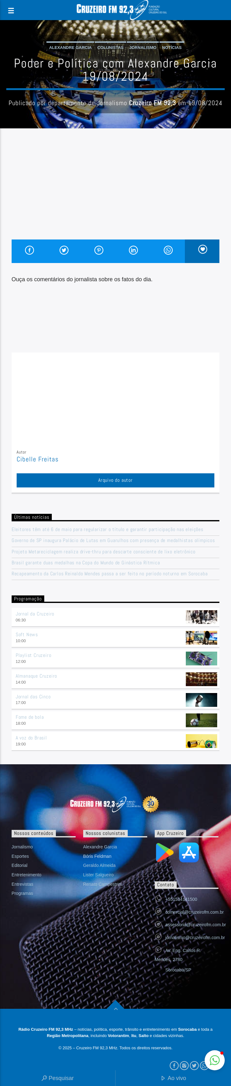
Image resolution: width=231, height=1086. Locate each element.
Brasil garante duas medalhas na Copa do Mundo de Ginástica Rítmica (86, 563)
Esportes (20, 856)
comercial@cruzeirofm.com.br (194, 912)
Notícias (171, 47)
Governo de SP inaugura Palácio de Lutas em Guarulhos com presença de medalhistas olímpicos (113, 540)
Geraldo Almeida (99, 865)
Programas (22, 893)
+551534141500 (181, 899)
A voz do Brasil (31, 737)
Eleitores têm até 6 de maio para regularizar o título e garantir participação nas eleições (107, 529)
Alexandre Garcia (70, 47)
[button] (215, 1060)
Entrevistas (22, 884)
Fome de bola (30, 717)
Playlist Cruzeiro (33, 655)
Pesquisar (57, 1078)
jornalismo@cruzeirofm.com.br (195, 937)
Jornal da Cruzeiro (35, 613)
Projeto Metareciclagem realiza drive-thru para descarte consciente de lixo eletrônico (104, 552)
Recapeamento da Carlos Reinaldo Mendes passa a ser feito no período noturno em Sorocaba (110, 574)
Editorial (20, 865)
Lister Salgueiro (98, 874)
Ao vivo (173, 1078)
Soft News (27, 634)
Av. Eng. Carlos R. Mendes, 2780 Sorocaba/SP (178, 960)
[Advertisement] (115, 192)
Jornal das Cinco (33, 696)
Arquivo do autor (115, 480)
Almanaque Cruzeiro (36, 676)
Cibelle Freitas (38, 459)
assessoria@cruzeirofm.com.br (195, 924)
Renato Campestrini (102, 884)
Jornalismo (143, 47)
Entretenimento (26, 874)
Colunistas (110, 47)
